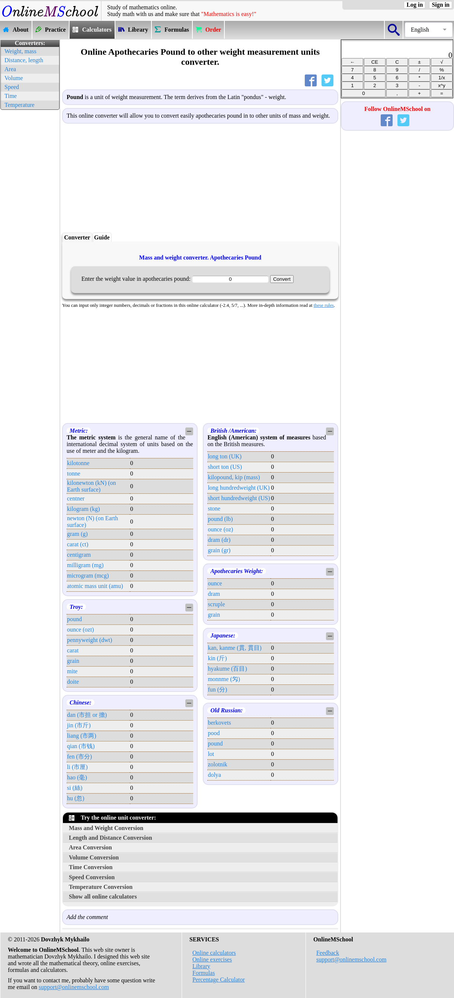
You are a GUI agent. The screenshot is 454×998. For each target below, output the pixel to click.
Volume (13, 78)
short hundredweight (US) (239, 498)
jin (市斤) (79, 725)
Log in (414, 4)
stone (214, 508)
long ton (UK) (225, 456)
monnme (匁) (224, 679)
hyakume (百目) (227, 668)
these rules (324, 305)
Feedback (327, 953)
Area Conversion (90, 847)
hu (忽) (75, 798)
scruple (216, 604)
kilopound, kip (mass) (234, 477)
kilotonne (78, 463)
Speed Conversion (92, 877)
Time (10, 96)
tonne (73, 473)
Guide (102, 237)
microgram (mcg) (88, 575)
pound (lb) (220, 519)
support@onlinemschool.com (74, 987)
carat (73, 650)
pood (214, 733)
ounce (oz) (220, 529)
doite (73, 681)
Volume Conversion (94, 857)
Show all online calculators (103, 896)
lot (211, 754)
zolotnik (217, 764)
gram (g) (77, 534)
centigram (79, 555)
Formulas (203, 973)
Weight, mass (20, 51)
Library (201, 966)
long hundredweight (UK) (238, 487)
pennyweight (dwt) (89, 640)
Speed (11, 87)
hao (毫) (77, 777)
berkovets (219, 722)
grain (73, 661)
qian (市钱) (81, 746)
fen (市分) (79, 756)
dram (214, 594)
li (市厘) (77, 767)
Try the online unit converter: (112, 817)
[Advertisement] (30, 223)
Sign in (441, 4)
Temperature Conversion (100, 887)
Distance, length (23, 60)
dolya (214, 775)
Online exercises (212, 959)
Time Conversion (90, 867)
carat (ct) (77, 544)
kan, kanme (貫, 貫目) (234, 648)
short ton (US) (225, 467)
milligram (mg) (85, 565)
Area (10, 69)
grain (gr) (219, 550)
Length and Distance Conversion (110, 838)
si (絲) (74, 788)
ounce (215, 583)
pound (74, 619)
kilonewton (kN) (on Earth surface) (91, 486)
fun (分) (217, 689)
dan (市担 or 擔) (87, 715)
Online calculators (214, 953)
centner (75, 498)
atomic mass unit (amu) (95, 586)
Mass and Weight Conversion (106, 828)
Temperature (19, 105)
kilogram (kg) (83, 509)
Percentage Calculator (218, 979)
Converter (77, 237)
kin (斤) (217, 658)
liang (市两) (81, 735)
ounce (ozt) (80, 629)
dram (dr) (219, 540)
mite (72, 671)
